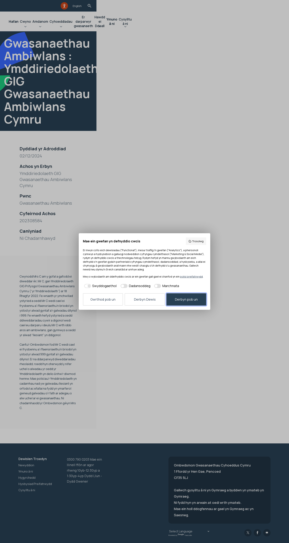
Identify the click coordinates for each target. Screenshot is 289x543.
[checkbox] (100, 285)
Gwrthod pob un (102, 299)
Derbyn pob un (186, 299)
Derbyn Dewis (145, 299)
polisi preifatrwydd (191, 276)
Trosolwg (196, 241)
